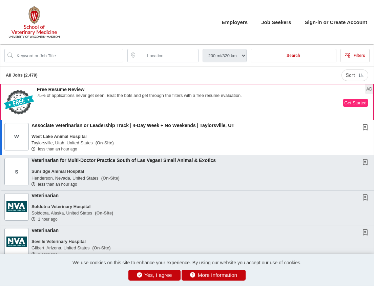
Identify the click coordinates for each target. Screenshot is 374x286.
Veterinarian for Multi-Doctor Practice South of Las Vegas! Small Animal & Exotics (124, 160)
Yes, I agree (154, 275)
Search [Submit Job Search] (293, 55)
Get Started (356, 102)
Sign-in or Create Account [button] (336, 22)
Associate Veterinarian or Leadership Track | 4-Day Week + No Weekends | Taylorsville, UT (133, 125)
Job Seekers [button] (276, 22)
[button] (187, 102)
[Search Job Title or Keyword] (68, 55)
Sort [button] (355, 75)
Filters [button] (355, 56)
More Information (213, 275)
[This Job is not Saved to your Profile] (366, 128)
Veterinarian (45, 195)
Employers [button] (235, 22)
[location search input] (167, 55)
